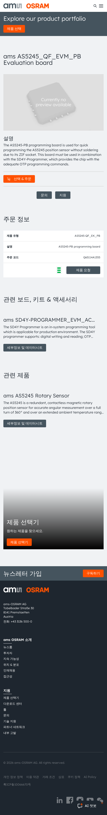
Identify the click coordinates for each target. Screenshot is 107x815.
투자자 (7, 653)
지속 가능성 (11, 659)
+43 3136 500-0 (21, 621)
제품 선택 (14, 28)
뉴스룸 (7, 647)
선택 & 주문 (19, 179)
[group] (53, 329)
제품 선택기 (19, 542)
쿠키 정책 (74, 777)
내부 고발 (9, 733)
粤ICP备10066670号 (17, 784)
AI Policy (90, 777)
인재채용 (9, 670)
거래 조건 (48, 777)
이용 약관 (32, 777)
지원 (62, 195)
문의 (44, 195)
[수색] (95, 6)
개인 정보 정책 (13, 777)
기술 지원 (9, 721)
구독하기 (93, 573)
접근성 (7, 676)
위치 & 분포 (11, 665)
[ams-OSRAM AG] (26, 5)
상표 (61, 777)
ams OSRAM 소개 (17, 640)
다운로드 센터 (12, 704)
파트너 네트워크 (14, 727)
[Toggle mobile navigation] (101, 6)
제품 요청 (83, 270)
